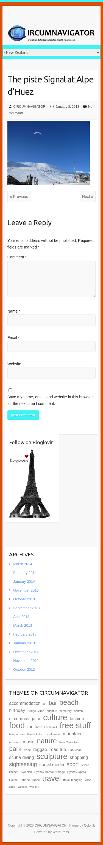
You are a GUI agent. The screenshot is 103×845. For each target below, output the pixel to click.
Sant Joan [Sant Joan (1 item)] (75, 750)
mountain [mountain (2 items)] (72, 733)
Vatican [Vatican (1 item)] (22, 786)
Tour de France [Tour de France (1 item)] (30, 780)
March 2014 (22, 564)
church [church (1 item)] (78, 711)
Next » (87, 196)
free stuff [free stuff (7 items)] (75, 725)
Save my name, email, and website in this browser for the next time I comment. (50, 400)
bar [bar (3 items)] (53, 703)
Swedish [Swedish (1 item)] (26, 772)
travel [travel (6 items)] (51, 778)
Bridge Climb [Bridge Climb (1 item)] (35, 711)
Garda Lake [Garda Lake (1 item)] (34, 734)
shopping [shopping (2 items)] (79, 757)
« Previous (19, 196)
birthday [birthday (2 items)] (17, 710)
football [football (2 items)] (34, 726)
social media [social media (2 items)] (51, 764)
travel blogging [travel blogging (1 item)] (72, 780)
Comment (17, 257)
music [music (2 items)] (28, 741)
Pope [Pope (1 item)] (27, 750)
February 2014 (25, 573)
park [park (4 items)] (15, 748)
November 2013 (26, 590)
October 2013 (24, 599)
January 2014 (24, 581)
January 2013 (24, 643)
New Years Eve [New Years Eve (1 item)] (69, 742)
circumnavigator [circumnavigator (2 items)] (25, 718)
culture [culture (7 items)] (55, 717)
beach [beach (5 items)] (69, 702)
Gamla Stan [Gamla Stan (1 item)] (16, 734)
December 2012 (26, 652)
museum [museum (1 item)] (14, 742)
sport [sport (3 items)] (73, 764)
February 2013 (25, 634)
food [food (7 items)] (17, 725)
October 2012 (24, 669)
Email (13, 337)
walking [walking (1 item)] (34, 786)
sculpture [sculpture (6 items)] (52, 756)
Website (14, 364)
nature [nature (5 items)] (47, 741)
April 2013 (21, 617)
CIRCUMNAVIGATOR (29, 107)
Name (13, 311)
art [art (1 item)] (44, 703)
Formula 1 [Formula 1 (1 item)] (50, 727)
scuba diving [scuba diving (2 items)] (21, 757)
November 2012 (26, 661)
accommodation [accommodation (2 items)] (25, 703)
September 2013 (26, 608)
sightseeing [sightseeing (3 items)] (23, 764)
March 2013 (22, 625)
